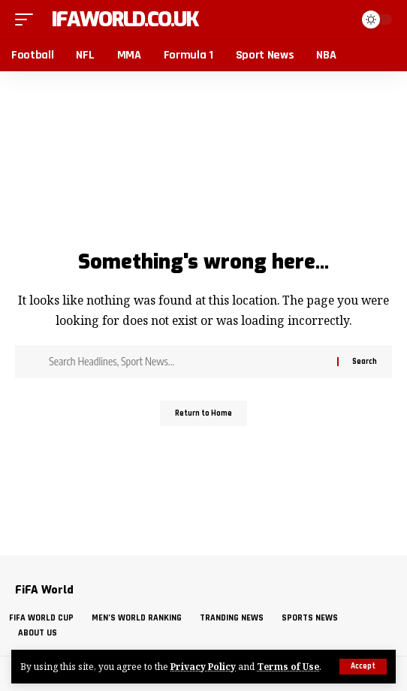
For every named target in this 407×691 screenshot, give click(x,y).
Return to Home (203, 413)
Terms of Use (288, 666)
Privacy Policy (203, 666)
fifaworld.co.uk (120, 19)
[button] (363, 666)
